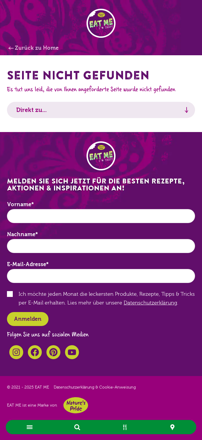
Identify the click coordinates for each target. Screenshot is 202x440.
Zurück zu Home (37, 48)
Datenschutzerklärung (150, 303)
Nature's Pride (76, 405)
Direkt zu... (31, 109)
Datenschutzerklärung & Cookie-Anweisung (95, 387)
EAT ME (101, 23)
